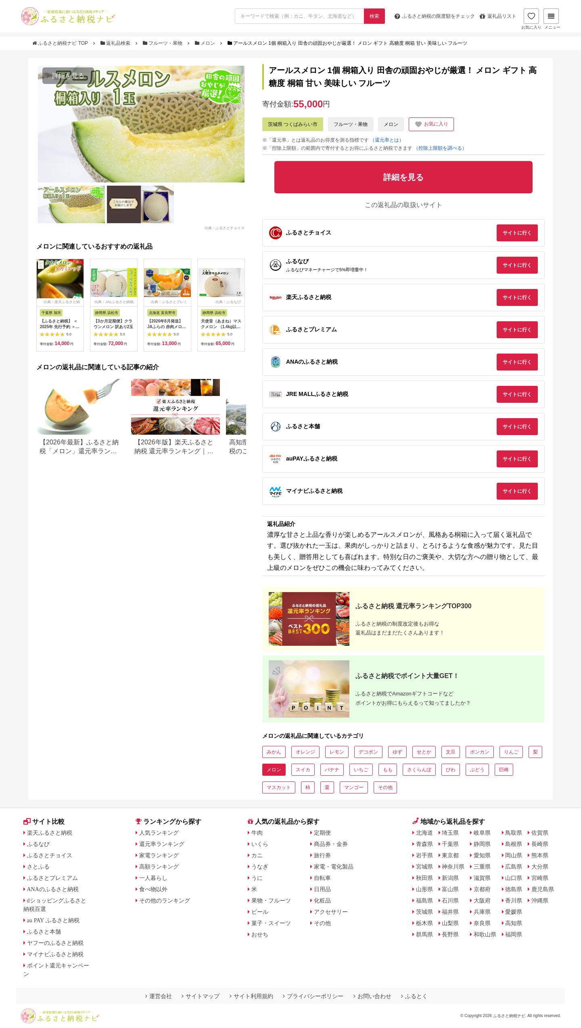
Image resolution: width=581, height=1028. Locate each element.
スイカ (303, 770)
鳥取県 (513, 832)
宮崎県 (539, 878)
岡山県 (513, 855)
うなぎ (259, 866)
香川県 (513, 900)
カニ (257, 855)
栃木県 (424, 923)
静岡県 (482, 844)
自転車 (322, 878)
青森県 (424, 844)
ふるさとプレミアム (52, 878)
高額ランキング (159, 866)
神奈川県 (453, 866)
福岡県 (513, 934)
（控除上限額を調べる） (440, 148)
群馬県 (424, 934)
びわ (451, 770)
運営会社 (158, 996)
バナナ (332, 770)
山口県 (513, 878)
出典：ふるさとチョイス (225, 228)
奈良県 (482, 923)
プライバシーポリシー (313, 996)
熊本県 (539, 855)
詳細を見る (68, 75)
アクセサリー (331, 912)
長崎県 (539, 844)
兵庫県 (482, 912)
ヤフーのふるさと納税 (55, 943)
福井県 (450, 912)
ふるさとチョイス (49, 855)
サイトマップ (200, 996)
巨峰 (504, 770)
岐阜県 (482, 832)
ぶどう (477, 770)
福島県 (424, 900)
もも (388, 770)
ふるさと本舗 (44, 931)
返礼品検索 (116, 43)
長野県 (450, 934)
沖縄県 (539, 900)
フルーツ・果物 (163, 43)
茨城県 (424, 912)
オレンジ (305, 752)
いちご (361, 770)
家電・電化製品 (333, 866)
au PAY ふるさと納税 (53, 920)
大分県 (539, 866)
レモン (337, 752)
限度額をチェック (435, 16)
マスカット (279, 787)
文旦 (451, 752)
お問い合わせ (372, 996)
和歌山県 (485, 934)
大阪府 (482, 900)
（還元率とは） (387, 140)
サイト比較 (44, 821)
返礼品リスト (498, 16)
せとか (424, 752)
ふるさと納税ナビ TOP (60, 43)
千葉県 (450, 844)
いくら (259, 844)
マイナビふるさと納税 (55, 954)
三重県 (482, 866)
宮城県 (424, 866)
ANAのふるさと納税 (53, 889)
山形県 (424, 889)
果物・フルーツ (271, 900)
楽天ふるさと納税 (49, 832)
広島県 (513, 866)
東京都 (450, 855)
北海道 (424, 832)
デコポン (368, 752)
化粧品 (322, 900)
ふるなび (38, 844)
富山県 (450, 889)
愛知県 (482, 855)
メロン (206, 43)
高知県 (513, 923)
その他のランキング (164, 900)
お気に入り (531, 18)
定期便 (322, 832)
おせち (259, 934)
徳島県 (513, 889)
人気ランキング (159, 832)
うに (257, 878)
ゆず (397, 752)
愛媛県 (513, 912)
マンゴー (354, 787)
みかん (274, 752)
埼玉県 (450, 832)
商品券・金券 (331, 844)
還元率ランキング (161, 844)
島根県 (513, 844)
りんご (511, 752)
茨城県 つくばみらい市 (293, 124)
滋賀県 (482, 878)
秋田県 (424, 878)
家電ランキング (159, 855)
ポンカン (479, 752)
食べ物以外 (153, 889)
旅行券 (322, 855)
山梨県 (450, 923)
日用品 (322, 889)
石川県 (450, 900)
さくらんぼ (419, 770)
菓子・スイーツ (271, 923)
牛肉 (257, 832)
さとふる (38, 866)
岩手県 (424, 855)
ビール (259, 912)
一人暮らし (153, 878)
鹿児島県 (542, 889)
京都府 (482, 889)
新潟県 (450, 878)
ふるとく (414, 996)
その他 (385, 787)
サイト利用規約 (251, 996)
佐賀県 (539, 832)
